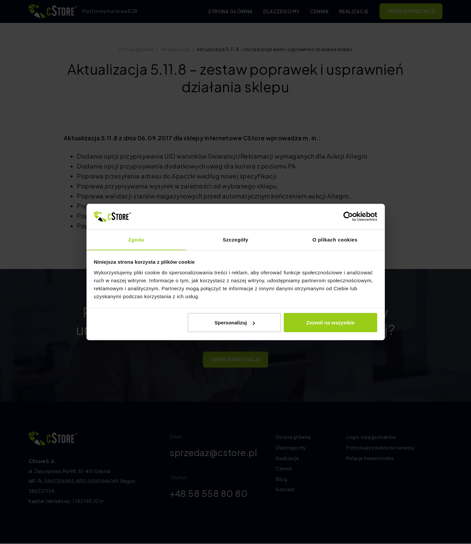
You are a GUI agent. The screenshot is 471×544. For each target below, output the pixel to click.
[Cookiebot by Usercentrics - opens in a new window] (348, 216)
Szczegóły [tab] (235, 239)
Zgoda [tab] (136, 239)
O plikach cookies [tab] (334, 239)
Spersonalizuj (234, 322)
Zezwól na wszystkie (330, 322)
